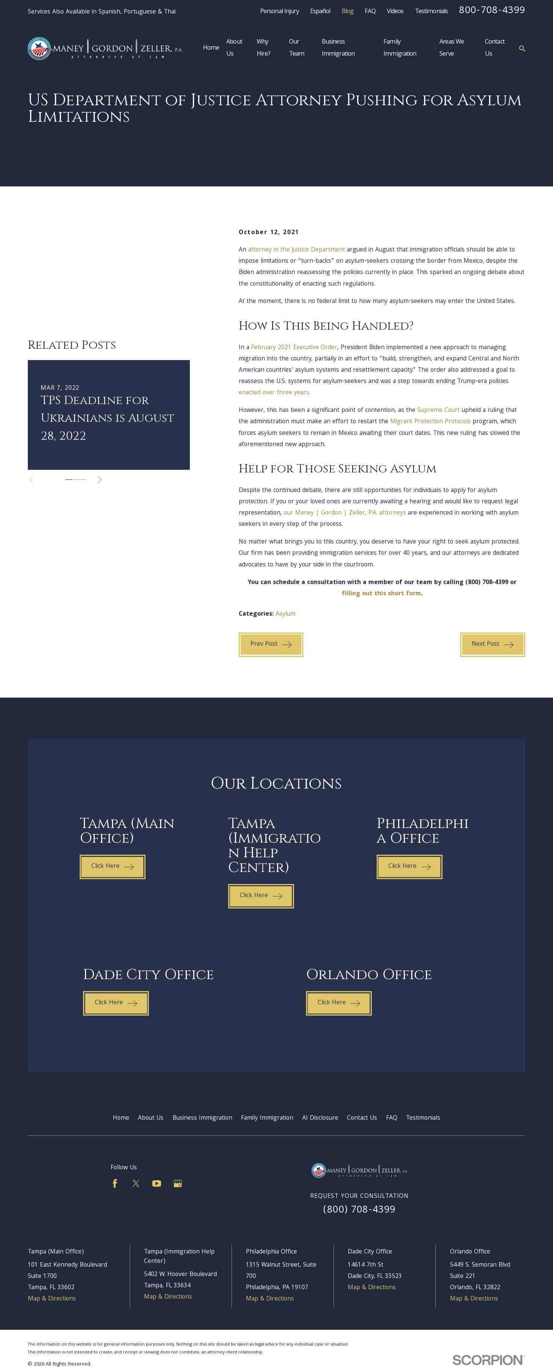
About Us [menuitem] (234, 48)
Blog (348, 12)
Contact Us (362, 1118)
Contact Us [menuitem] (495, 48)
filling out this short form (381, 594)
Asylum (285, 614)
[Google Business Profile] (177, 1183)
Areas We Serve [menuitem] (451, 48)
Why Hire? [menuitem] (263, 48)
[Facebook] (115, 1183)
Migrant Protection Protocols (430, 422)
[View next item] (99, 406)
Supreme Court (438, 411)
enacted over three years (274, 393)
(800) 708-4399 (359, 1210)
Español (320, 12)
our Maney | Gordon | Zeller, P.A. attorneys (345, 513)
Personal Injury (279, 12)
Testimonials (431, 12)
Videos (395, 12)
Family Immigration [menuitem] (399, 48)
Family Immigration (267, 1118)
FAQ (370, 12)
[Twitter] (136, 1183)
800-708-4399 (492, 11)
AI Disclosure (320, 1118)
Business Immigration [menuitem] (338, 48)
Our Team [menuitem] (297, 48)
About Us (151, 1118)
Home (121, 1118)
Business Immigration (202, 1118)
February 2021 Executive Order (294, 348)
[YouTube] (156, 1183)
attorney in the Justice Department (296, 250)
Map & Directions (52, 1299)
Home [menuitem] (211, 48)
